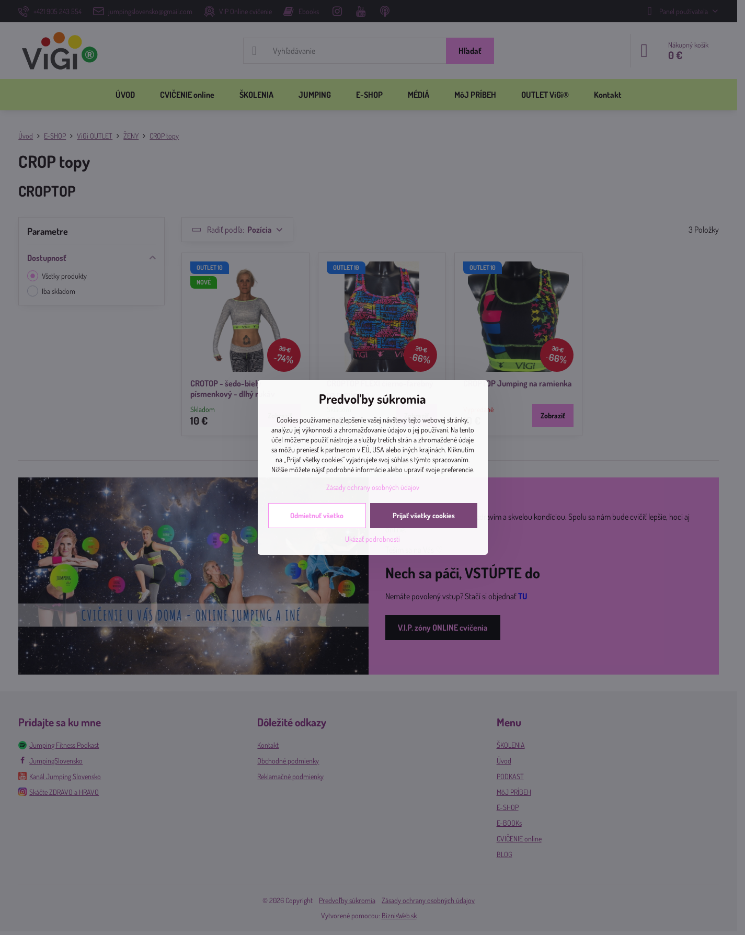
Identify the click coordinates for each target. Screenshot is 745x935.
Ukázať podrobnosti (372, 538)
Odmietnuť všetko (316, 515)
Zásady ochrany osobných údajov (372, 487)
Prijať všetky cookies (424, 515)
